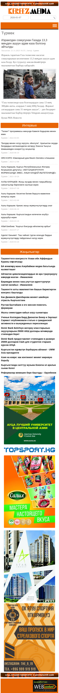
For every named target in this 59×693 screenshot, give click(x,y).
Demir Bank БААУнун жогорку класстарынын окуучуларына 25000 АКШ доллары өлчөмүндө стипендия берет (26, 331)
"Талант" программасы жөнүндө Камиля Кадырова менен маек (28, 132)
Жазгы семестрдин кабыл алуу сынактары (24, 312)
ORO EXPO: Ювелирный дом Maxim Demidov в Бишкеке (28, 158)
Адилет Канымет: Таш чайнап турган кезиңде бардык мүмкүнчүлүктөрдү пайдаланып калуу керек (26, 236)
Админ (36, 50)
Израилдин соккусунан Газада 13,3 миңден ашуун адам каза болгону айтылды (24, 43)
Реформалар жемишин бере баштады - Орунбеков (28, 372)
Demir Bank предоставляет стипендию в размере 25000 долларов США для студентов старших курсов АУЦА (28, 342)
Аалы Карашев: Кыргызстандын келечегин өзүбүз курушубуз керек (24, 216)
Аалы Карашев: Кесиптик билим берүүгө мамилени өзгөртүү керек (25, 195)
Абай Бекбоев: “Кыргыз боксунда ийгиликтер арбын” (26, 226)
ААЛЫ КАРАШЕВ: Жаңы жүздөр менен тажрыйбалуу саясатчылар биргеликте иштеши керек (26, 183)
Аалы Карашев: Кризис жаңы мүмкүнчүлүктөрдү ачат (26, 205)
